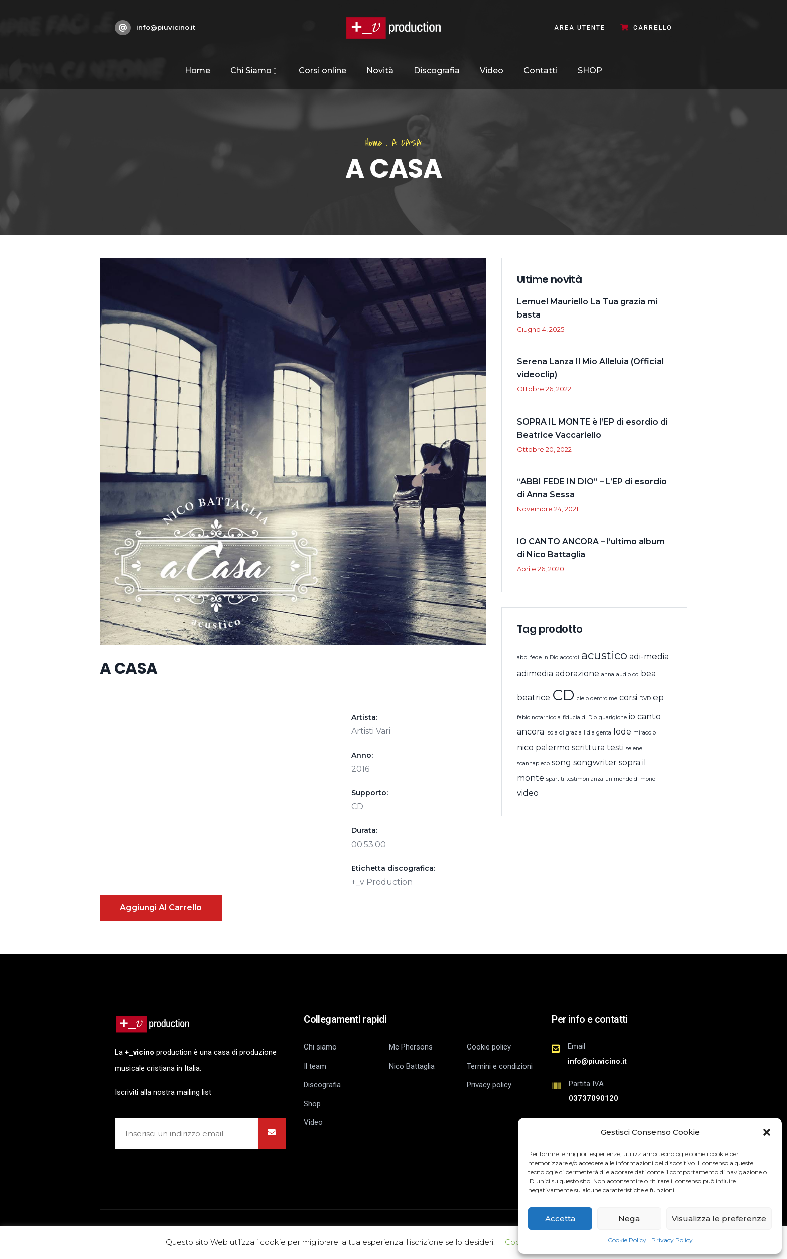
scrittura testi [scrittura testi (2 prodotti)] (598, 747)
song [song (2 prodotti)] (561, 762)
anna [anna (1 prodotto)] (607, 674)
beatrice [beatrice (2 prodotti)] (533, 697)
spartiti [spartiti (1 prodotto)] (555, 779)
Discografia (437, 70)
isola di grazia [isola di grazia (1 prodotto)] (564, 732)
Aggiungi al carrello (161, 907)
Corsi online (322, 70)
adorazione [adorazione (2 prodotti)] (577, 673)
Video (491, 70)
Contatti (540, 70)
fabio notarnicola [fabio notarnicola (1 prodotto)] (539, 717)
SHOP (590, 70)
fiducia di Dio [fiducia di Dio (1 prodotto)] (580, 717)
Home (197, 70)
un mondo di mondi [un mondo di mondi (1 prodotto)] (631, 779)
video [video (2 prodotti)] (528, 793)
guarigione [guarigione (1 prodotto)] (613, 717)
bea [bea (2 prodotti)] (648, 673)
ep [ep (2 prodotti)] (658, 697)
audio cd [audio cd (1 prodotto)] (627, 674)
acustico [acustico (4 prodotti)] (604, 655)
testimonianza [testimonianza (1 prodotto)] (584, 779)
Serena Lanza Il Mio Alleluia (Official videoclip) (590, 368)
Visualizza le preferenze (719, 1218)
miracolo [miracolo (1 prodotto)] (644, 732)
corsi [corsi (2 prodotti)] (628, 697)
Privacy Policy (672, 1240)
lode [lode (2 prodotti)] (622, 732)
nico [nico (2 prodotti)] (525, 747)
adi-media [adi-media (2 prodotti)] (649, 656)
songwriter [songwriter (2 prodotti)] (595, 762)
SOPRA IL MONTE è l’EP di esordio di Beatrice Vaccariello (592, 428)
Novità (380, 70)
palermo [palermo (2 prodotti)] (553, 747)
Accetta (560, 1218)
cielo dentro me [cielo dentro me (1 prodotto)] (597, 698)
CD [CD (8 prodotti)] (563, 695)
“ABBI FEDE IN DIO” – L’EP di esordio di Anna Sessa (592, 488)
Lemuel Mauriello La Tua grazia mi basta (587, 308)
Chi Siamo (254, 70)
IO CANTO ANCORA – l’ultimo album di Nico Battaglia (591, 548)
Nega (629, 1218)
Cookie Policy (627, 1240)
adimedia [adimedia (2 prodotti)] (535, 673)
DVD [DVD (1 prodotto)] (645, 698)
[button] (767, 1132)
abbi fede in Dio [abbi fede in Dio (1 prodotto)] (537, 657)
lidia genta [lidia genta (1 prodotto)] (597, 732)
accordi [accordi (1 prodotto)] (569, 657)
